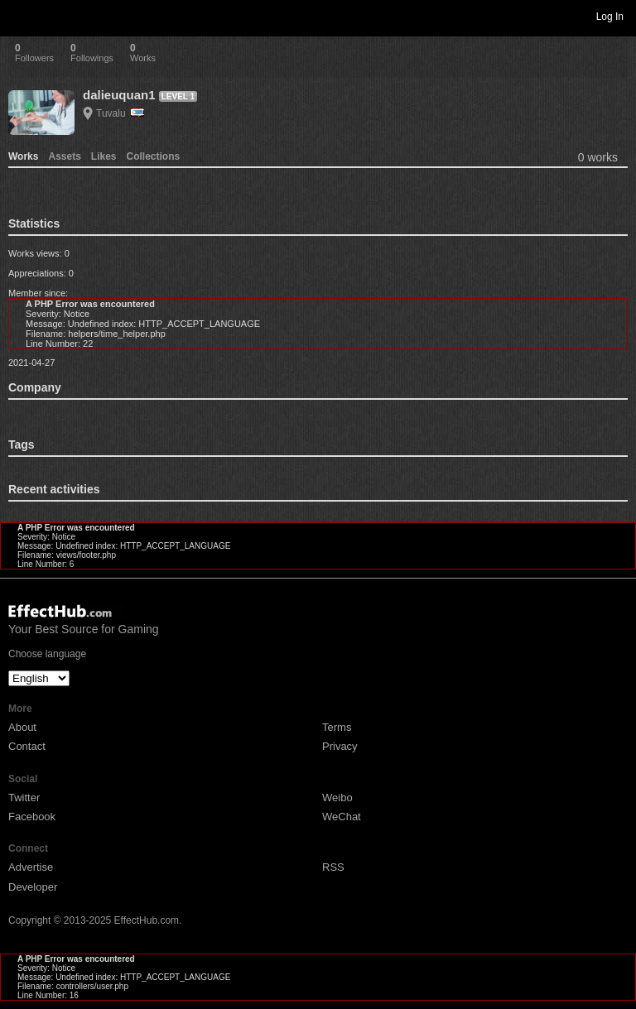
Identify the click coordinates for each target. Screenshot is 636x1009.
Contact (27, 746)
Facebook (31, 816)
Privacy (340, 746)
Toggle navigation (20, 15)
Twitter (24, 797)
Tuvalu (120, 113)
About (22, 727)
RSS (333, 867)
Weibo (337, 797)
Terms (336, 727)
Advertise (30, 867)
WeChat (341, 816)
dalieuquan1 (119, 95)
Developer (32, 887)
